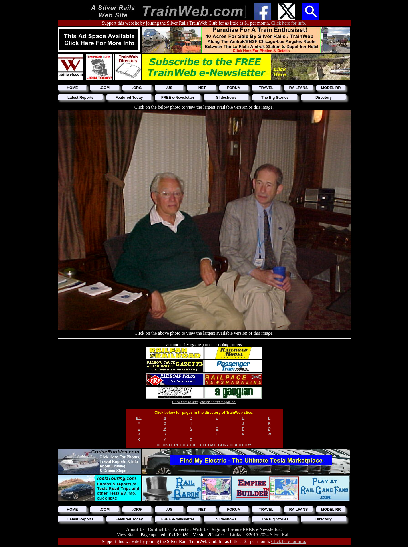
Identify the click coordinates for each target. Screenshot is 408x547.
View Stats (126, 534)
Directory (323, 97)
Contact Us (159, 529)
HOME (72, 88)
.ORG (137, 88)
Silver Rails (280, 534)
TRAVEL (266, 88)
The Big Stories (274, 97)
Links (235, 534)
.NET (201, 88)
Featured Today (129, 97)
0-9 (139, 418)
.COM (105, 88)
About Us (136, 529)
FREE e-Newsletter (177, 97)
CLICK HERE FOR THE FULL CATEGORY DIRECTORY (204, 445)
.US (169, 88)
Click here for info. (288, 23)
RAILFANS (298, 88)
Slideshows (226, 97)
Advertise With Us (191, 529)
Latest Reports (80, 97)
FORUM (234, 88)
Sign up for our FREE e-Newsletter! (247, 529)
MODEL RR (331, 88)
